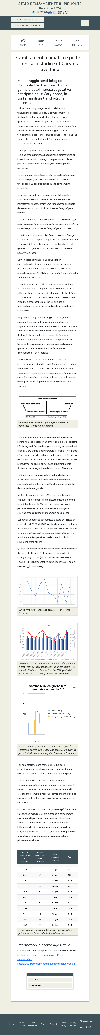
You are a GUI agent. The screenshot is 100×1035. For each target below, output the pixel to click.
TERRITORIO (76, 45)
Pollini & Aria (34, 980)
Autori (43, 1024)
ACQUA (59, 45)
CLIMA (23, 45)
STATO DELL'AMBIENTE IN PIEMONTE (50, 4)
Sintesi (11, 1024)
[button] (47, 408)
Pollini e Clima (35, 985)
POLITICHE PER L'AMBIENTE (27, 25)
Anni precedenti (32, 1024)
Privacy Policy (73, 1024)
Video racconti (21, 1024)
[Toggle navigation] (85, 23)
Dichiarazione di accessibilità (86, 1024)
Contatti (53, 1024)
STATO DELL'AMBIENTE (27, 19)
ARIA (41, 45)
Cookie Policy (63, 1024)
